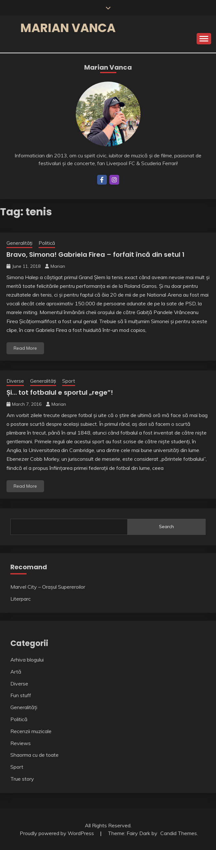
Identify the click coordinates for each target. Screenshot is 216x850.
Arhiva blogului (27, 659)
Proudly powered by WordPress (57, 833)
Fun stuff (20, 695)
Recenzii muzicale (30, 731)
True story (22, 779)
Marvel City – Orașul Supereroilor (47, 587)
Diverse (15, 381)
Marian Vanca (68, 27)
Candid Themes (178, 833)
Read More (25, 348)
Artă (15, 671)
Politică (47, 243)
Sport (68, 381)
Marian (58, 266)
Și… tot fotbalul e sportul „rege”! (59, 392)
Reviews (20, 743)
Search (166, 526)
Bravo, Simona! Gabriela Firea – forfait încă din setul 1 (95, 254)
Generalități (19, 243)
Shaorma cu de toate (34, 755)
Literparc (20, 598)
